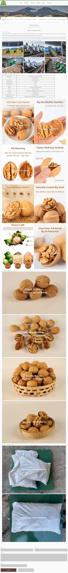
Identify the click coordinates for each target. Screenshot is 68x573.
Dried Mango (28, 19)
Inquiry (2, 552)
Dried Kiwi (34, 19)
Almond (21, 19)
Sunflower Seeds (52, 19)
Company (26, 2)
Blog (43, 2)
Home (20, 2)
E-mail (36, 547)
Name (2, 547)
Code (2, 563)
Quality (38, 2)
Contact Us (49, 2)
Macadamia (10, 19)
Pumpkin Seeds (42, 19)
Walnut (3, 19)
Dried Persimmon (62, 19)
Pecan (15, 19)
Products (33, 2)
